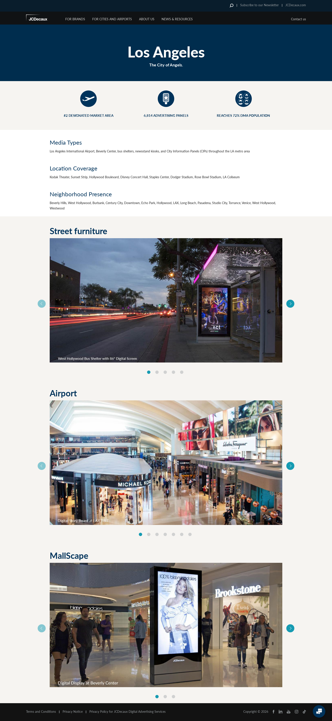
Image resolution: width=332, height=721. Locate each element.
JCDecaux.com (295, 5)
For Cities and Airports (112, 19)
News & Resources (177, 19)
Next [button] (290, 304)
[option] (166, 300)
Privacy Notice (73, 711)
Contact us (298, 19)
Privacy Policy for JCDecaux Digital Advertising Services (127, 711)
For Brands (75, 19)
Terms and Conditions (41, 711)
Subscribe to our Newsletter (259, 5)
